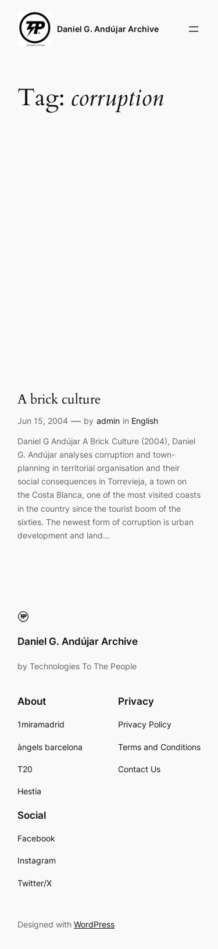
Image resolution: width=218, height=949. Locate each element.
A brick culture (59, 400)
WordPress (94, 924)
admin (108, 421)
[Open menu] (194, 29)
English (144, 421)
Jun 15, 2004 (42, 421)
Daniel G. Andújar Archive (108, 29)
